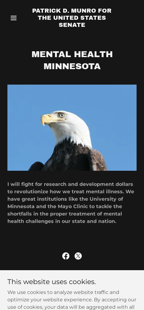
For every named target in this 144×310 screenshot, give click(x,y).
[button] (17, 18)
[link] (72, 25)
